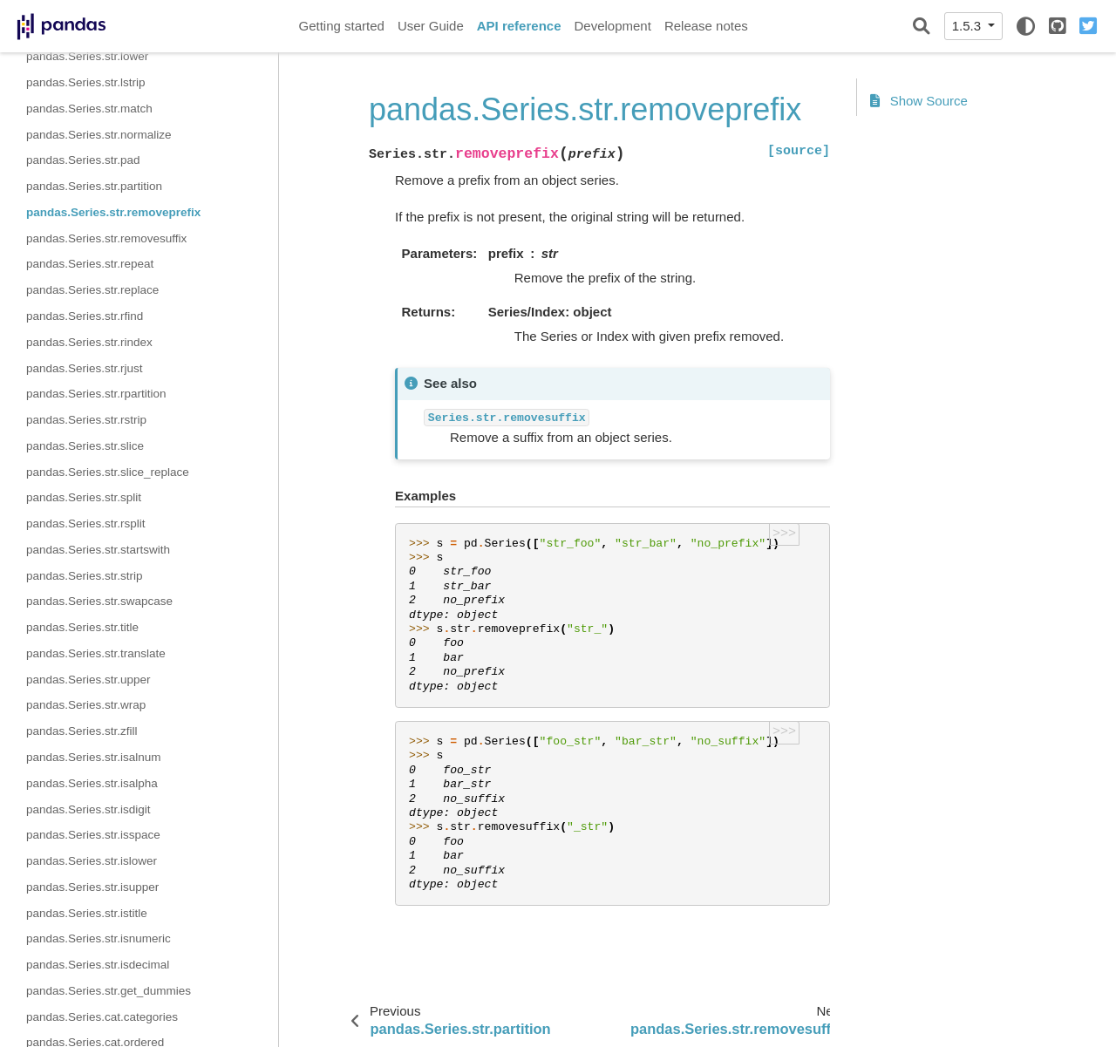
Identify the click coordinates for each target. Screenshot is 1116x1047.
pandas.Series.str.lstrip (86, 82)
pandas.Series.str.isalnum (93, 757)
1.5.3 (968, 25)
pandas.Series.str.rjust (84, 368)
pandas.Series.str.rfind (84, 316)
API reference (519, 25)
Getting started (341, 25)
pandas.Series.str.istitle (86, 913)
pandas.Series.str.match (89, 108)
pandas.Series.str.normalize (99, 134)
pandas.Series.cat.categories (102, 1016)
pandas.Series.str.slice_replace (107, 472)
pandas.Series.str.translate (96, 653)
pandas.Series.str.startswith (98, 549)
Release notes (706, 25)
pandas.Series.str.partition (94, 186)
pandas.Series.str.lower (87, 56)
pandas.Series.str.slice (85, 445)
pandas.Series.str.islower (91, 860)
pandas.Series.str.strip (84, 575)
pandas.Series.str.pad (83, 160)
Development (612, 25)
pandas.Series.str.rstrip (86, 419)
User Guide (431, 25)
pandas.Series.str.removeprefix (113, 212)
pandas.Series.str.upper (88, 679)
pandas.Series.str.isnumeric (98, 938)
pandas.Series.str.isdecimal (97, 964)
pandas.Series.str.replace (92, 289)
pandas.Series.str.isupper (92, 887)
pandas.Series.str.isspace (93, 834)
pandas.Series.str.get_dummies (108, 990)
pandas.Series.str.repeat (89, 263)
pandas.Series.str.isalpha (92, 783)
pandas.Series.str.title (82, 627)
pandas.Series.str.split (83, 497)
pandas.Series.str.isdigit (88, 809)
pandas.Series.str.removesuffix (106, 238)
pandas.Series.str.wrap (86, 704)
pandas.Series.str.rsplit (86, 523)
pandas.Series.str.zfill (82, 731)
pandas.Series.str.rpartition (96, 393)
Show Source (919, 100)
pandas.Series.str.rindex (89, 342)
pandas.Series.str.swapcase (99, 601)
